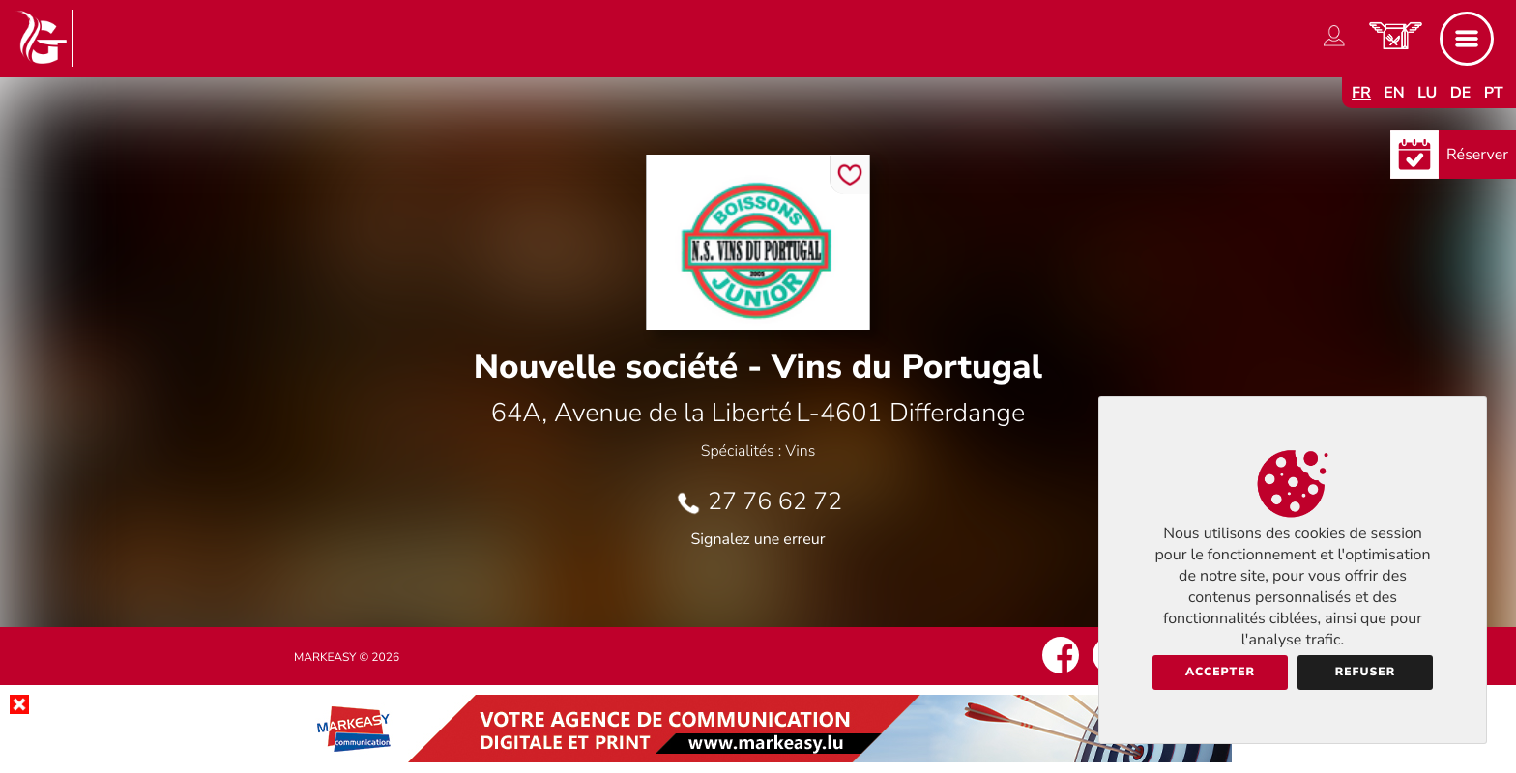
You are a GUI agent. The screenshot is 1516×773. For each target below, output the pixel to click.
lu (1427, 92)
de (1461, 92)
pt (1493, 92)
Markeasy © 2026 (346, 658)
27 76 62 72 (775, 501)
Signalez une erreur (758, 539)
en (1394, 92)
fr (1361, 92)
